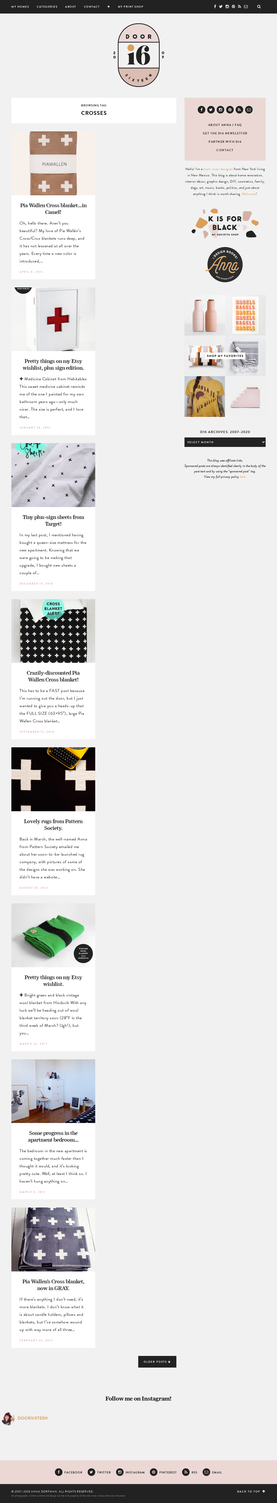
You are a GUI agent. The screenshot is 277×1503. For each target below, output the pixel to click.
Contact (92, 7)
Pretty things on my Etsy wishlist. (53, 980)
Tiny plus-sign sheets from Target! (53, 520)
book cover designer (218, 169)
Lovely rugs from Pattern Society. (53, 824)
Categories (47, 7)
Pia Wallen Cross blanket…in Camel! (53, 208)
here (242, 476)
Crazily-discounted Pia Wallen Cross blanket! (53, 676)
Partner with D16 (225, 141)
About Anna (220, 125)
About (70, 7)
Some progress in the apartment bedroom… (53, 1136)
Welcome (249, 194)
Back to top (251, 1491)
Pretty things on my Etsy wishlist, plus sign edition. (53, 364)
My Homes (20, 7)
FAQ (238, 125)
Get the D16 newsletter (225, 133)
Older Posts (157, 1362)
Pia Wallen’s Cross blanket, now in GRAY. (53, 1284)
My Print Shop (131, 7)
